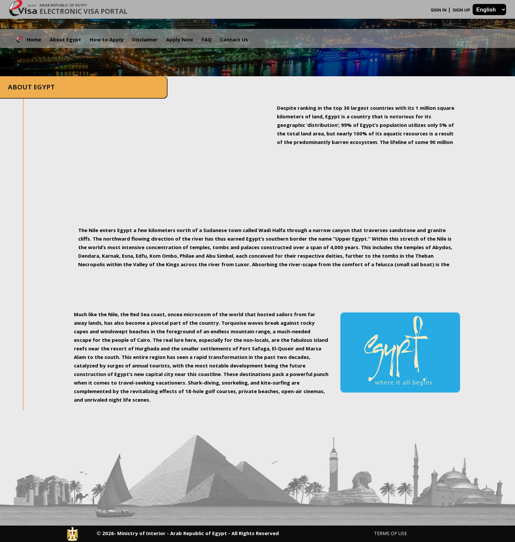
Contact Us (234, 39)
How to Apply (106, 39)
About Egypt (65, 39)
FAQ (207, 39)
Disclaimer (145, 39)
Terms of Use (390, 533)
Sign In (439, 10)
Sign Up (462, 10)
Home (34, 39)
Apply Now (179, 39)
